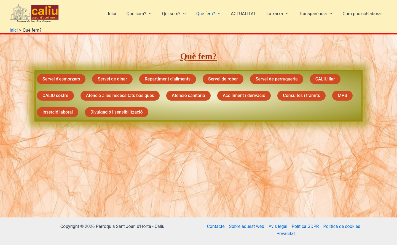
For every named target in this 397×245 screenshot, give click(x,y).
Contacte (215, 226)
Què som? (149, 14)
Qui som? (183, 14)
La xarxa (281, 14)
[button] (159, 14)
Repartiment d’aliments (168, 79)
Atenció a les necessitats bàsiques (120, 95)
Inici (124, 13)
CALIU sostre (55, 95)
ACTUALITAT (249, 13)
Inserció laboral (57, 112)
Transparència (318, 14)
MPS (342, 95)
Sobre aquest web (246, 226)
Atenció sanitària (188, 95)
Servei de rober (223, 79)
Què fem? (216, 14)
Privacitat (286, 233)
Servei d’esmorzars (61, 79)
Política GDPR (305, 226)
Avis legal (278, 226)
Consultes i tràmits (301, 95)
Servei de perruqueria (277, 79)
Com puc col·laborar (363, 13)
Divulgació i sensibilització (116, 112)
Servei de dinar (112, 79)
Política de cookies (341, 226)
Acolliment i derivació (244, 95)
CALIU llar (325, 79)
